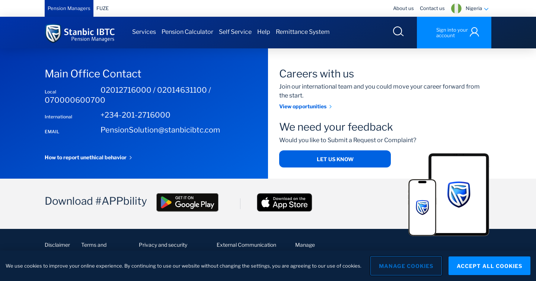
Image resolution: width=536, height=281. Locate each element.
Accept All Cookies (489, 266)
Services (144, 31)
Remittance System (303, 31)
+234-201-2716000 (135, 115)
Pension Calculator (187, 31)
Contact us (432, 8)
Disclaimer (57, 245)
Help (263, 31)
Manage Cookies (406, 266)
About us (403, 8)
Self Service (235, 31)
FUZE (102, 8)
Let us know (335, 159)
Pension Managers (69, 8)
